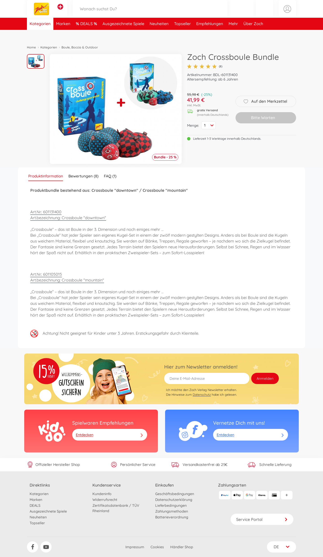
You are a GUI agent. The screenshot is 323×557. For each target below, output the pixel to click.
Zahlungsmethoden (171, 511)
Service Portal (262, 519)
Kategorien (40, 34)
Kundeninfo (101, 493)
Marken (63, 34)
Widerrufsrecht (104, 499)
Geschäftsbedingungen (174, 493)
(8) (204, 66)
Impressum (134, 547)
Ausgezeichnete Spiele (123, 34)
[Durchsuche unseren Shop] (150, 14)
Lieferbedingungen (171, 505)
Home (31, 47)
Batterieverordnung (171, 517)
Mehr (233, 34)
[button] (264, 14)
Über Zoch (253, 34)
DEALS (87, 34)
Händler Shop (181, 547)
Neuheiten (159, 34)
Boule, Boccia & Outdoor (79, 47)
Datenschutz (202, 395)
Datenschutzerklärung (173, 499)
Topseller (182, 34)
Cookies (157, 547)
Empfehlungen (209, 34)
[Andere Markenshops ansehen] (60, 12)
